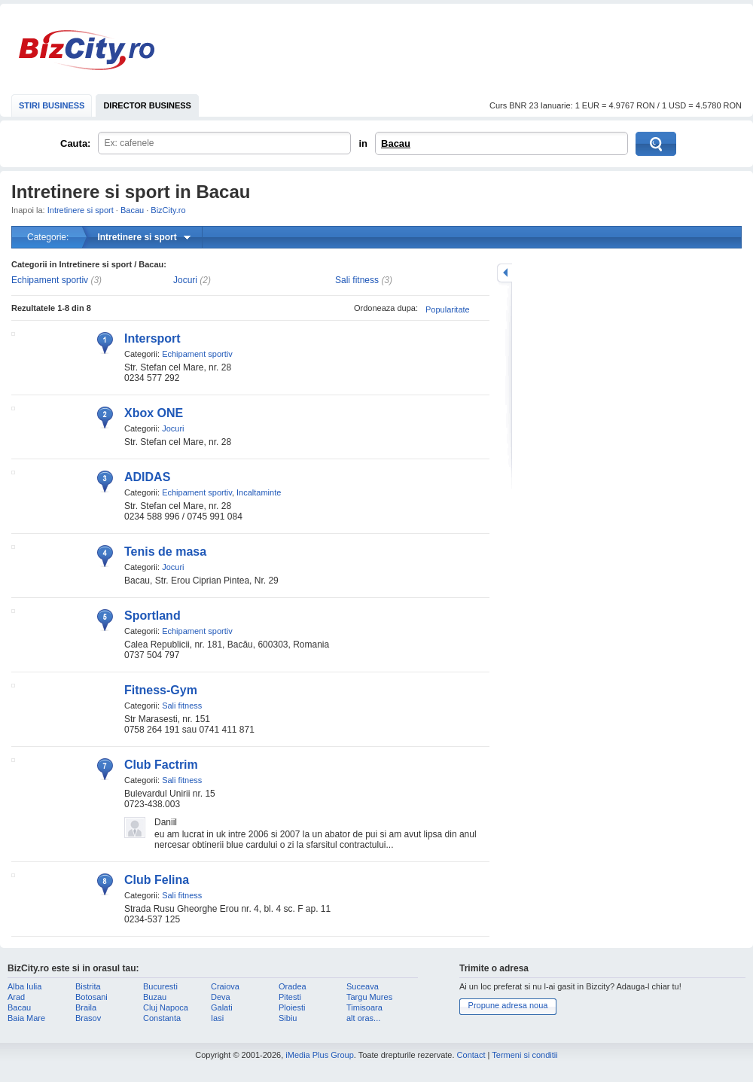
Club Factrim (161, 764)
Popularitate (447, 309)
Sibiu (288, 1018)
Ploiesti (292, 1007)
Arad (16, 996)
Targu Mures (369, 996)
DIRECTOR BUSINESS (147, 105)
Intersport (152, 338)
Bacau (395, 143)
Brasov (88, 1018)
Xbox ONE (153, 413)
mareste (504, 273)
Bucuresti (160, 986)
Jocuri (185, 280)
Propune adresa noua (508, 1005)
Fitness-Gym (160, 690)
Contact (471, 1054)
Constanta (162, 1018)
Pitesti (290, 996)
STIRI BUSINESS (51, 105)
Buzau (154, 996)
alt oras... (363, 1018)
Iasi (217, 1018)
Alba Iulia (24, 986)
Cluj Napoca (165, 1007)
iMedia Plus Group (319, 1054)
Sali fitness (357, 280)
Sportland (152, 615)
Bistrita (88, 986)
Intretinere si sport (80, 210)
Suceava (362, 986)
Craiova (225, 986)
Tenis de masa (165, 551)
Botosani (91, 996)
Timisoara (364, 1007)
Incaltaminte (258, 492)
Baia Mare (26, 1018)
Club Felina (156, 879)
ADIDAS (147, 477)
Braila (85, 1007)
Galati (222, 1007)
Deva (220, 996)
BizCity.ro (86, 50)
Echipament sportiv (49, 280)
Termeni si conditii (524, 1054)
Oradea (292, 986)
